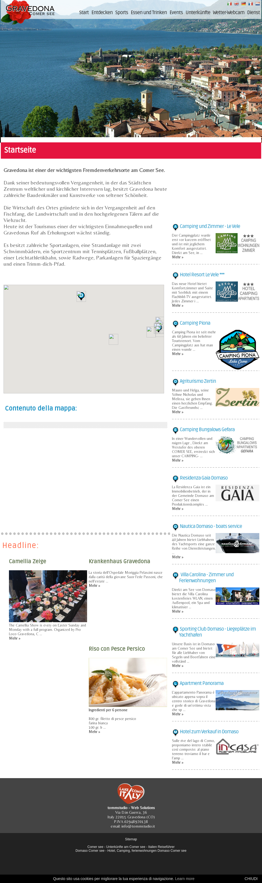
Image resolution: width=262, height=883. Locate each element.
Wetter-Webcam (228, 12)
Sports (121, 12)
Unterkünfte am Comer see (125, 847)
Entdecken (102, 12)
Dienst (253, 12)
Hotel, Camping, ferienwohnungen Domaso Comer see (147, 851)
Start (84, 12)
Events (176, 12)
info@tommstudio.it (138, 826)
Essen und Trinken (149, 12)
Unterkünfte (198, 12)
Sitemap (131, 839)
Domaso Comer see (90, 851)
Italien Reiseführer (161, 847)
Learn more (184, 878)
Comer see (95, 847)
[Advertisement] (85, 479)
